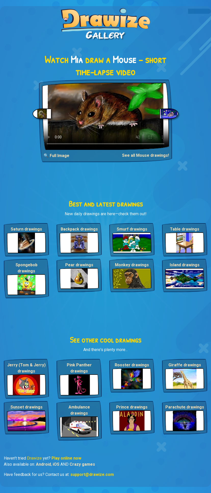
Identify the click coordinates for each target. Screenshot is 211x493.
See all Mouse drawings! (145, 155)
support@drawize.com (92, 474)
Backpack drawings (79, 229)
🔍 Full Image (56, 155)
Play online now (66, 458)
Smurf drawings (132, 229)
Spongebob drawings (26, 267)
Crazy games (82, 464)
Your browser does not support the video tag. (105, 116)
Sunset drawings (26, 407)
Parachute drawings (184, 407)
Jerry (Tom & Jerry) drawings (26, 368)
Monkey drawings (132, 264)
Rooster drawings (132, 365)
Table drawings (184, 229)
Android (43, 464)
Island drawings (185, 264)
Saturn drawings (26, 229)
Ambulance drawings (79, 410)
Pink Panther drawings (79, 368)
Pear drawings (79, 264)
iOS (56, 464)
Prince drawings (132, 407)
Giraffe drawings (184, 365)
